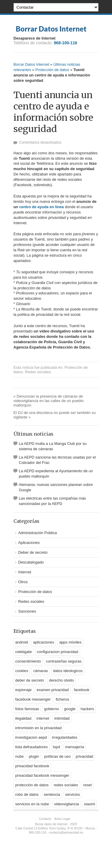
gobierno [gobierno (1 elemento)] (51, 709)
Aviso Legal (62, 818)
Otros (22, 582)
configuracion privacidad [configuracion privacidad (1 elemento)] (57, 651)
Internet (24, 572)
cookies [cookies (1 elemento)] (21, 671)
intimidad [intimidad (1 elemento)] (62, 718)
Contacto (45, 818)
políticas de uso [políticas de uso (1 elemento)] (57, 756)
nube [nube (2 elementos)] (19, 756)
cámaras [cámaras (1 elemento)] (40, 671)
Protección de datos (52, 70)
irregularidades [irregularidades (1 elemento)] (64, 737)
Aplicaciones (29, 542)
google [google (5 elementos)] (69, 709)
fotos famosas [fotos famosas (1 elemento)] (27, 709)
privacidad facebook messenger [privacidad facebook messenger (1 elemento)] (42, 775)
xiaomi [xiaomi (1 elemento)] (89, 804)
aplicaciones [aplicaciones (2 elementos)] (43, 642)
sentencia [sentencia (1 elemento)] (52, 794)
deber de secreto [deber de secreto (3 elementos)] (29, 680)
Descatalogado (31, 562)
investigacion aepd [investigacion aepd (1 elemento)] (31, 737)
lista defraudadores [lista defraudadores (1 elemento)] (31, 747)
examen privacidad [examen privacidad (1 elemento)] (53, 690)
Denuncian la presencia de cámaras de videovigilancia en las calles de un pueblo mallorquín (48, 400)
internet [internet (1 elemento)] (42, 718)
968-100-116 (65, 42)
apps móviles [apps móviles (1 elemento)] (70, 642)
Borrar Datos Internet (31, 64)
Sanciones (27, 611)
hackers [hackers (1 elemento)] (87, 709)
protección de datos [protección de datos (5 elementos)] (32, 785)
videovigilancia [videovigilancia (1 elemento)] (66, 804)
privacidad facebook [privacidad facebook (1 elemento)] (32, 766)
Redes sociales (38, 372)
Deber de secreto (32, 552)
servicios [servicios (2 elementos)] (72, 794)
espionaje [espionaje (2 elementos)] (23, 690)
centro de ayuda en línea (41, 207)
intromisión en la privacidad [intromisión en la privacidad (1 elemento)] (38, 728)
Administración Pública (37, 533)
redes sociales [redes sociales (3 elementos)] (66, 785)
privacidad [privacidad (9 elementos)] (84, 756)
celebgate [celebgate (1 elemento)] (23, 651)
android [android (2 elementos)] (21, 642)
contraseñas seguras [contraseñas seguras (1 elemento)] (64, 661)
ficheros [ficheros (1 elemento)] (62, 699)
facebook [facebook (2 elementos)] (81, 690)
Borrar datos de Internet (51, 824)
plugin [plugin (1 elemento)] (34, 756)
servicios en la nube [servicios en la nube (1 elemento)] (32, 804)
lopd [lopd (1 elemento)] (56, 747)
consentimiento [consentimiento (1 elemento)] (28, 661)
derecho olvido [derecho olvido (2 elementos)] (61, 680)
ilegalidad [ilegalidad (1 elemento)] (23, 718)
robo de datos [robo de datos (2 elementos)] (27, 794)
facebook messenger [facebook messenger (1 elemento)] (33, 699)
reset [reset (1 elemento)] (87, 785)
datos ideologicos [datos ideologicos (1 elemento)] (67, 671)
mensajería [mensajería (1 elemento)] (74, 747)
